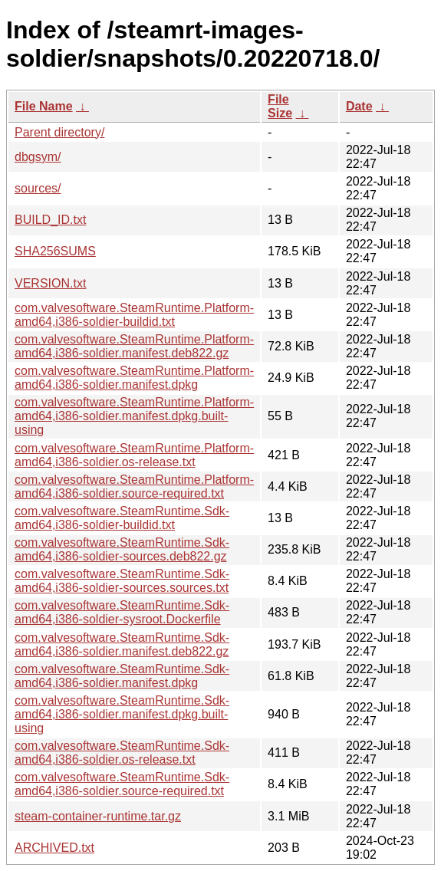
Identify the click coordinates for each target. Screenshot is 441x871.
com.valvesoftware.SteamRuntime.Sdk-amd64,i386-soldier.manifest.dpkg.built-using (122, 714)
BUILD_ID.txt (50, 219)
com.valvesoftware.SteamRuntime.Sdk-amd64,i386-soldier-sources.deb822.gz (122, 549)
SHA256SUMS (55, 251)
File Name (44, 106)
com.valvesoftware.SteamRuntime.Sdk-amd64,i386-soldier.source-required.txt (122, 784)
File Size (280, 106)
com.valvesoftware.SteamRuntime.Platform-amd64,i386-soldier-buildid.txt (134, 314)
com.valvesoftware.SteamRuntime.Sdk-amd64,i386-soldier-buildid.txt (122, 518)
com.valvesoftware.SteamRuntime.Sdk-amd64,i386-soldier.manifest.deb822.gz (122, 644)
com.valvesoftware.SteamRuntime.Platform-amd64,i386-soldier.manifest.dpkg (134, 377)
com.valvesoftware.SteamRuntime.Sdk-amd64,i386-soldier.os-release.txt (122, 752)
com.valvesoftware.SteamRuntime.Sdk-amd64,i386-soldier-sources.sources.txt (122, 580)
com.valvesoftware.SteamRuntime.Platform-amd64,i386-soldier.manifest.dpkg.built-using (134, 416)
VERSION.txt (50, 283)
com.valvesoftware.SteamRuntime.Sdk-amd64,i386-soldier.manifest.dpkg (122, 675)
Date (359, 106)
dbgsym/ (38, 156)
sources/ (38, 188)
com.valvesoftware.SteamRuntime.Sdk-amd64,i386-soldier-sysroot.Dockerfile (122, 612)
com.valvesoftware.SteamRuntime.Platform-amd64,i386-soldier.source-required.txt (134, 486)
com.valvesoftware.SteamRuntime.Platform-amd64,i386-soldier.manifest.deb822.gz (134, 346)
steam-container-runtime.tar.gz (98, 816)
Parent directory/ (59, 132)
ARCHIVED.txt (54, 847)
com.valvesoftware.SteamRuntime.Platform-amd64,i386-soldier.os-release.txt (134, 455)
